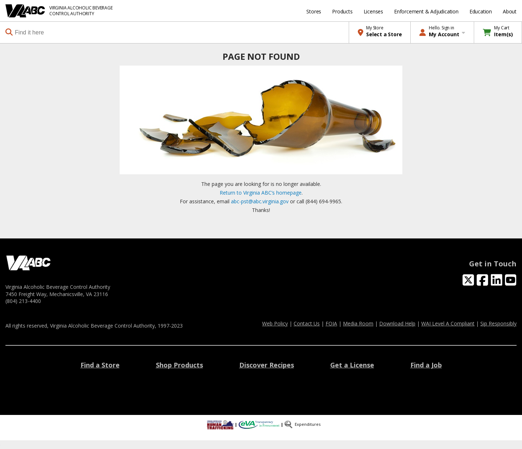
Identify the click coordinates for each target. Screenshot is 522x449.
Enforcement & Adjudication (426, 11)
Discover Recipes (266, 365)
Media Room (358, 323)
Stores (313, 11)
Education (480, 11)
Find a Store (100, 365)
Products (342, 11)
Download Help (397, 323)
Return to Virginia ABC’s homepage (261, 192)
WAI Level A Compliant (448, 323)
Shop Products (179, 365)
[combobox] (177, 32)
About (510, 11)
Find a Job (426, 365)
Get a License (352, 365)
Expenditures (307, 424)
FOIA (331, 323)
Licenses (373, 11)
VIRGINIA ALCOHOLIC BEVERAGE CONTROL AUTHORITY (81, 11)
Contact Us (307, 323)
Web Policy (275, 323)
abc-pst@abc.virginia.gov (260, 201)
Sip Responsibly (498, 323)
